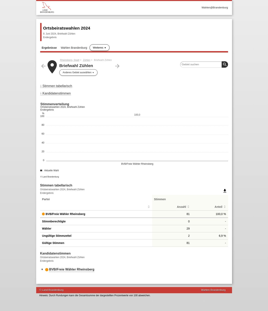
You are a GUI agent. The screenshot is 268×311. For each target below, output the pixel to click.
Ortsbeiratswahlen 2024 (66, 28)
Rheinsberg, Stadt (69, 60)
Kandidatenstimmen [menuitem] (57, 93)
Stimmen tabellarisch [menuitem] (57, 86)
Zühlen (86, 60)
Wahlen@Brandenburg (215, 7)
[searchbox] (204, 64)
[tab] (134, 269)
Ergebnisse (49, 47)
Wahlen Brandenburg (74, 47)
